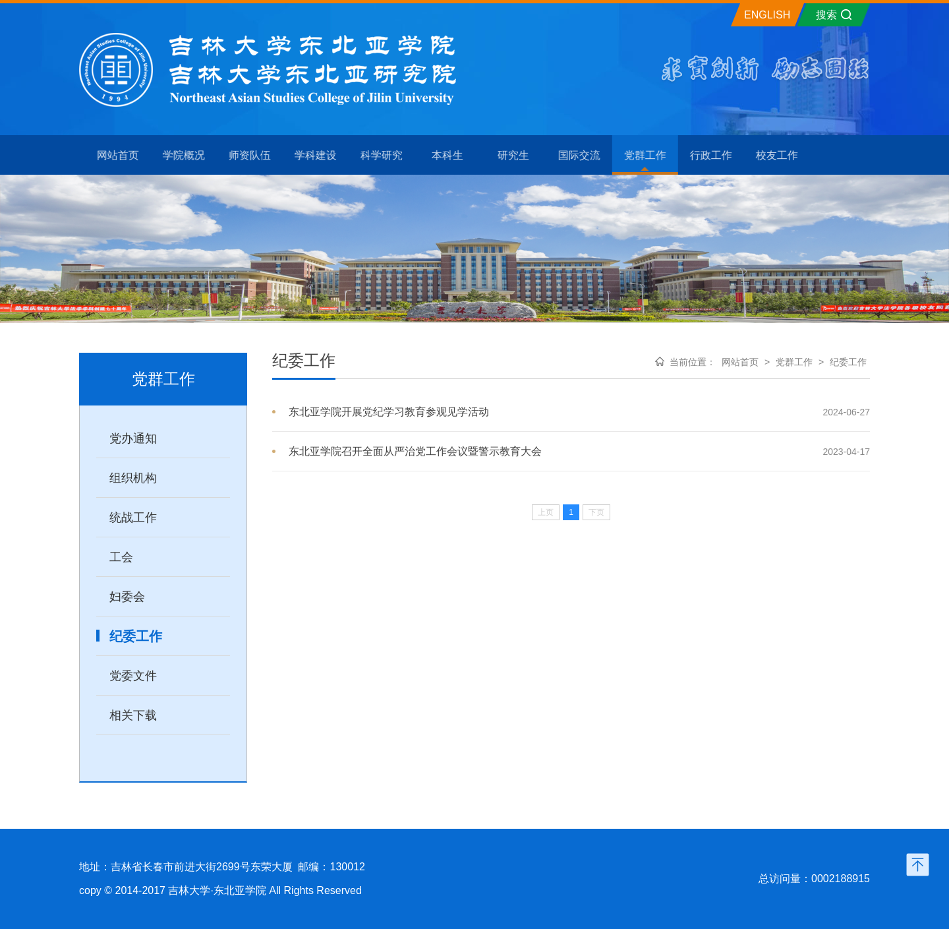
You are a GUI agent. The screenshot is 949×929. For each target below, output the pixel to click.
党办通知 (133, 438)
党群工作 (794, 362)
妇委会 (127, 596)
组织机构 (133, 478)
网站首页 (740, 362)
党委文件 (133, 675)
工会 (121, 557)
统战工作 (133, 517)
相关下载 (133, 715)
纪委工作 (135, 636)
